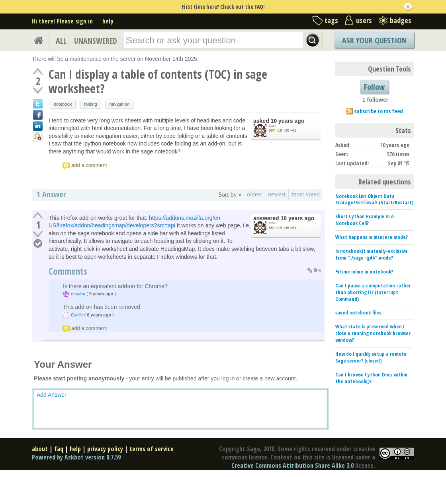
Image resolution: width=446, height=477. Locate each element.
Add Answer (52, 395)
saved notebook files (358, 312)
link (317, 270)
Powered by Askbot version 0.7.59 (76, 457)
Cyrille (77, 314)
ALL (61, 40)
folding (90, 104)
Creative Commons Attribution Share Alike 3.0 (292, 465)
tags (331, 20)
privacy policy (105, 448)
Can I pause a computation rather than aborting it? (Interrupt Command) (373, 292)
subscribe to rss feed (378, 111)
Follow (374, 86)
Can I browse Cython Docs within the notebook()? (371, 378)
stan (272, 126)
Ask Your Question (374, 40)
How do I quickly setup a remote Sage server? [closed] (371, 357)
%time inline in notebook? (364, 271)
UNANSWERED (95, 40)
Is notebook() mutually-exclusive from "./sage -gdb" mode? (371, 254)
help (107, 21)
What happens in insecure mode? (371, 236)
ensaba (78, 293)
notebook (63, 104)
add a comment (89, 165)
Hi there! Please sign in (62, 21)
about (40, 448)
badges (400, 20)
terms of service (151, 448)
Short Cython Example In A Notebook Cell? (364, 220)
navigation (119, 104)
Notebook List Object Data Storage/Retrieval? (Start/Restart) (374, 199)
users (364, 20)
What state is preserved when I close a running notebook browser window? (373, 333)
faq (58, 448)
